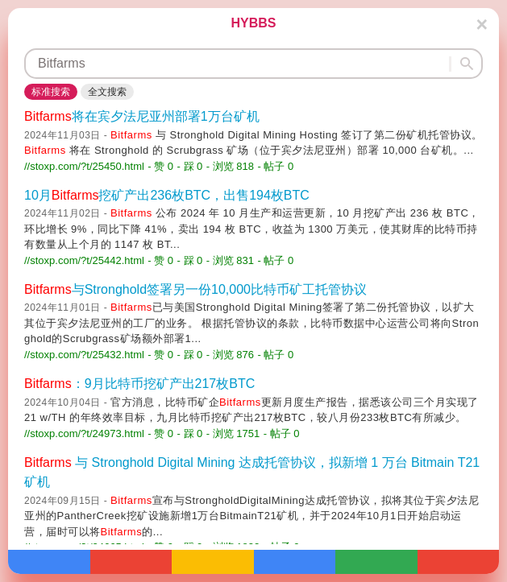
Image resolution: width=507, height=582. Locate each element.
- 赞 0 (160, 166)
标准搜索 (50, 91)
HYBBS (253, 23)
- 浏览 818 (230, 166)
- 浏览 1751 (233, 433)
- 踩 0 (190, 166)
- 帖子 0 (276, 166)
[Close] (481, 24)
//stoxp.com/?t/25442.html (84, 260)
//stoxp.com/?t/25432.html (84, 355)
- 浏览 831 (230, 260)
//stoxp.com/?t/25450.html (84, 166)
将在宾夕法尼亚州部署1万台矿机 (142, 116)
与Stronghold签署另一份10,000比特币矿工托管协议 (195, 289)
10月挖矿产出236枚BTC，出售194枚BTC (167, 195)
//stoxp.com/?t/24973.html (84, 433)
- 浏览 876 (230, 355)
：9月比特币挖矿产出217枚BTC (139, 383)
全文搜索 (107, 91)
